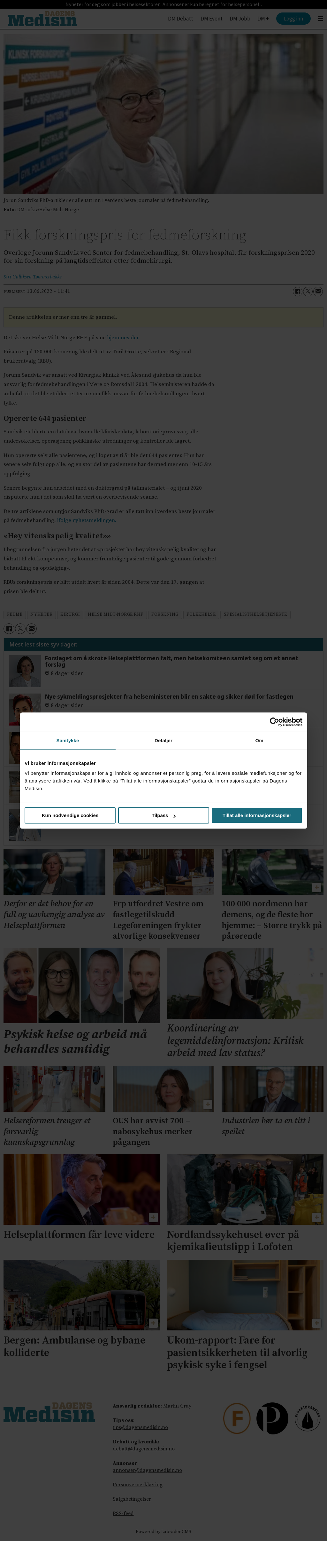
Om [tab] (259, 740)
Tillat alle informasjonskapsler (257, 815)
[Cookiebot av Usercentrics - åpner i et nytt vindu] (274, 722)
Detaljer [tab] (163, 740)
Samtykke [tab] (68, 740)
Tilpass (164, 815)
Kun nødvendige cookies (70, 815)
